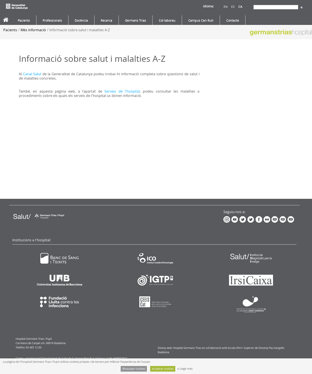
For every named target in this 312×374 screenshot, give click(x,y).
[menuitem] (24, 20)
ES (233, 7)
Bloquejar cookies (133, 369)
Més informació (33, 30)
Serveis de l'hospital (122, 91)
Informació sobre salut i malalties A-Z (79, 30)
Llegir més (186, 369)
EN (226, 7)
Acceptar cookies (163, 369)
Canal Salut (32, 74)
